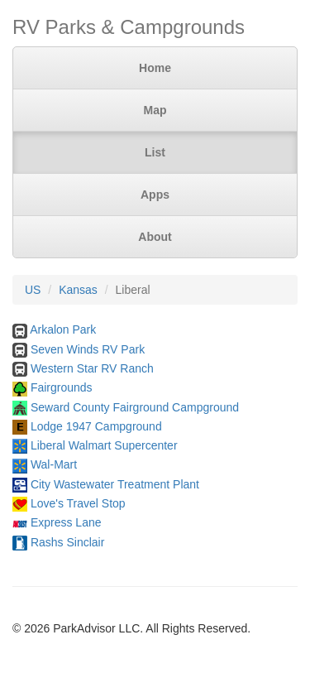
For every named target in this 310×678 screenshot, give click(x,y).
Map (155, 110)
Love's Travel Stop (78, 503)
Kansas (78, 289)
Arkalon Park (63, 329)
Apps (155, 194)
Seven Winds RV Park (88, 349)
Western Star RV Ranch (92, 368)
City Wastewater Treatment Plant (115, 484)
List (155, 152)
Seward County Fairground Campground (135, 407)
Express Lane (66, 522)
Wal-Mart (54, 464)
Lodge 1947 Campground (96, 426)
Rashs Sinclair (67, 542)
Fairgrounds (62, 387)
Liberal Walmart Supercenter (104, 445)
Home (155, 68)
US (33, 289)
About (154, 236)
